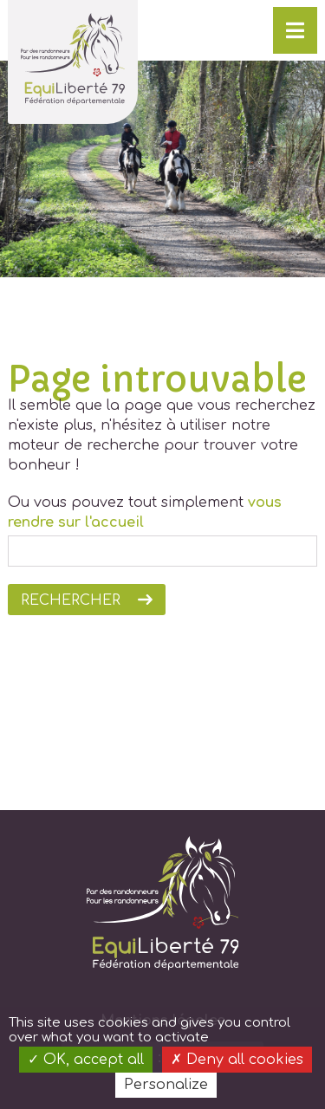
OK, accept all (86, 1059)
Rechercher (70, 600)
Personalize (166, 1085)
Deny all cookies (237, 1059)
